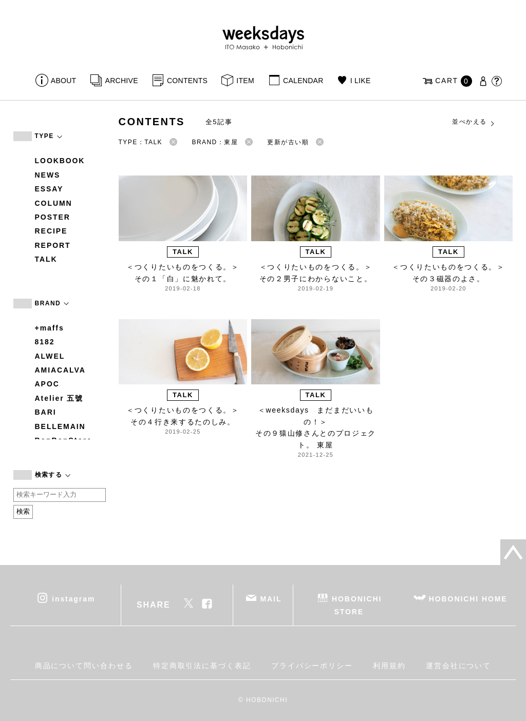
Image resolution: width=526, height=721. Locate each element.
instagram (73, 598)
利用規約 (389, 665)
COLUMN (53, 203)
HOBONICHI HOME (468, 598)
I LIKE (360, 80)
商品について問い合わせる (84, 665)
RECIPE (51, 231)
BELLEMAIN (60, 426)
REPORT (53, 245)
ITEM (245, 80)
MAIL (270, 598)
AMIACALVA (60, 370)
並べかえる (473, 122)
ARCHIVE (121, 80)
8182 (45, 342)
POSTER (52, 217)
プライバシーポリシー (312, 665)
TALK (46, 259)
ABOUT (64, 80)
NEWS (48, 175)
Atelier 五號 (59, 398)
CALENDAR (303, 80)
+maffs (49, 328)
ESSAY (49, 189)
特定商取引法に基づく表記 (202, 665)
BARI (46, 412)
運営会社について (458, 665)
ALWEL (50, 356)
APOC (47, 384)
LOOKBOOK (60, 161)
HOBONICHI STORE (357, 604)
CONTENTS (187, 80)
